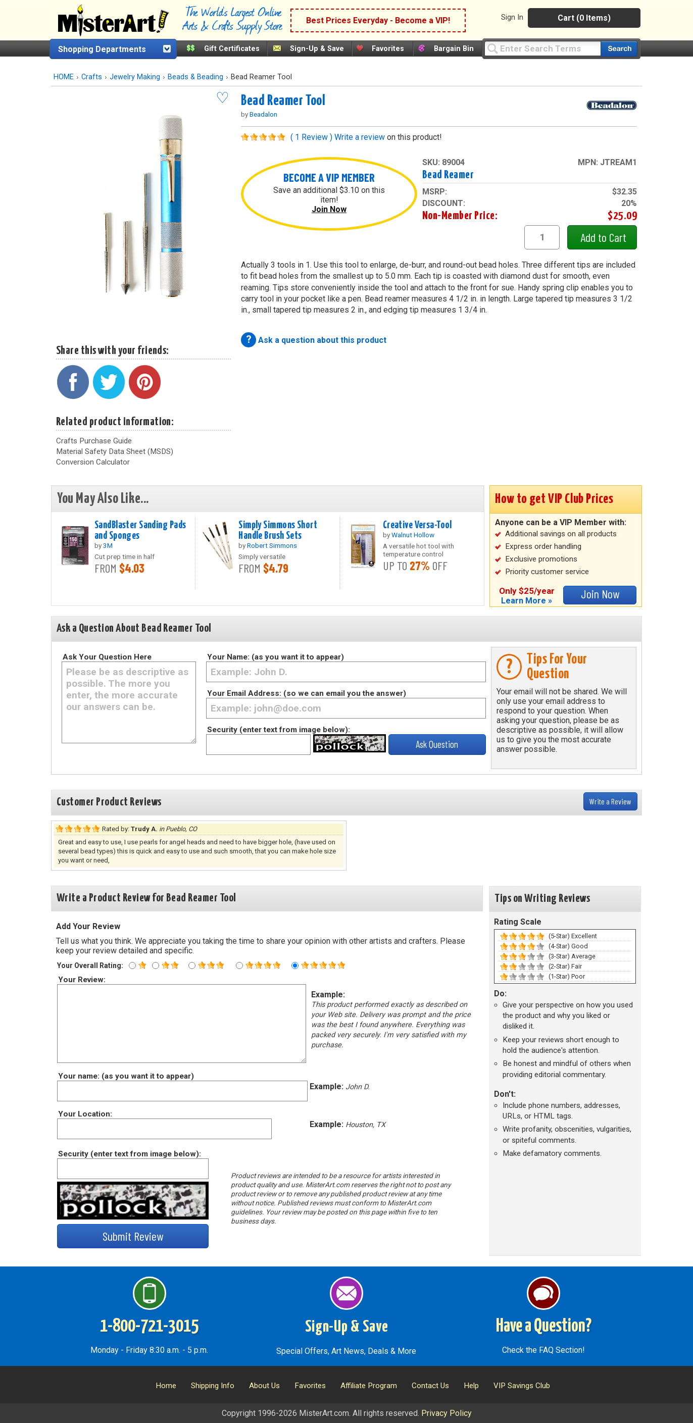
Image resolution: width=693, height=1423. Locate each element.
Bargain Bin (454, 48)
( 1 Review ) (311, 137)
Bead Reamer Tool (283, 101)
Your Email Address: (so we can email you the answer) (306, 693)
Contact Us (430, 1385)
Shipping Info (212, 1385)
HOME (64, 77)
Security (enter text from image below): (278, 729)
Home (166, 1385)
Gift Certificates (232, 48)
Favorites (388, 48)
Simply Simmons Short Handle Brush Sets (277, 530)
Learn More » (526, 600)
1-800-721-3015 (149, 1326)
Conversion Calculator (93, 462)
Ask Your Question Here (107, 657)
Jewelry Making (135, 77)
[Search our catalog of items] (619, 49)
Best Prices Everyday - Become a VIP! (378, 20)
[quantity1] (542, 237)
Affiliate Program (368, 1385)
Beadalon (263, 114)
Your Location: (84, 1114)
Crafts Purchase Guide (94, 440)
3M (108, 545)
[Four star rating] (239, 965)
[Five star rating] (295, 965)
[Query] (542, 48)
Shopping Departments (102, 49)
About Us (264, 1385)
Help (471, 1385)
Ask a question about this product (322, 340)
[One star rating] (132, 965)
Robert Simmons (272, 545)
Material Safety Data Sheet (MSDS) (114, 451)
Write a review (359, 137)
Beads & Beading (195, 77)
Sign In (512, 17)
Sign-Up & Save (317, 48)
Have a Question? (543, 1326)
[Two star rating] (155, 965)
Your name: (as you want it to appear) (125, 1076)
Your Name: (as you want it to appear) (275, 657)
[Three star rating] (192, 965)
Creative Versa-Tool (417, 525)
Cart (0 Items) (584, 18)
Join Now (329, 209)
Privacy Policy (446, 1413)
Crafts (91, 77)
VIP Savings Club (521, 1385)
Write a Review (610, 801)
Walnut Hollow (412, 535)
